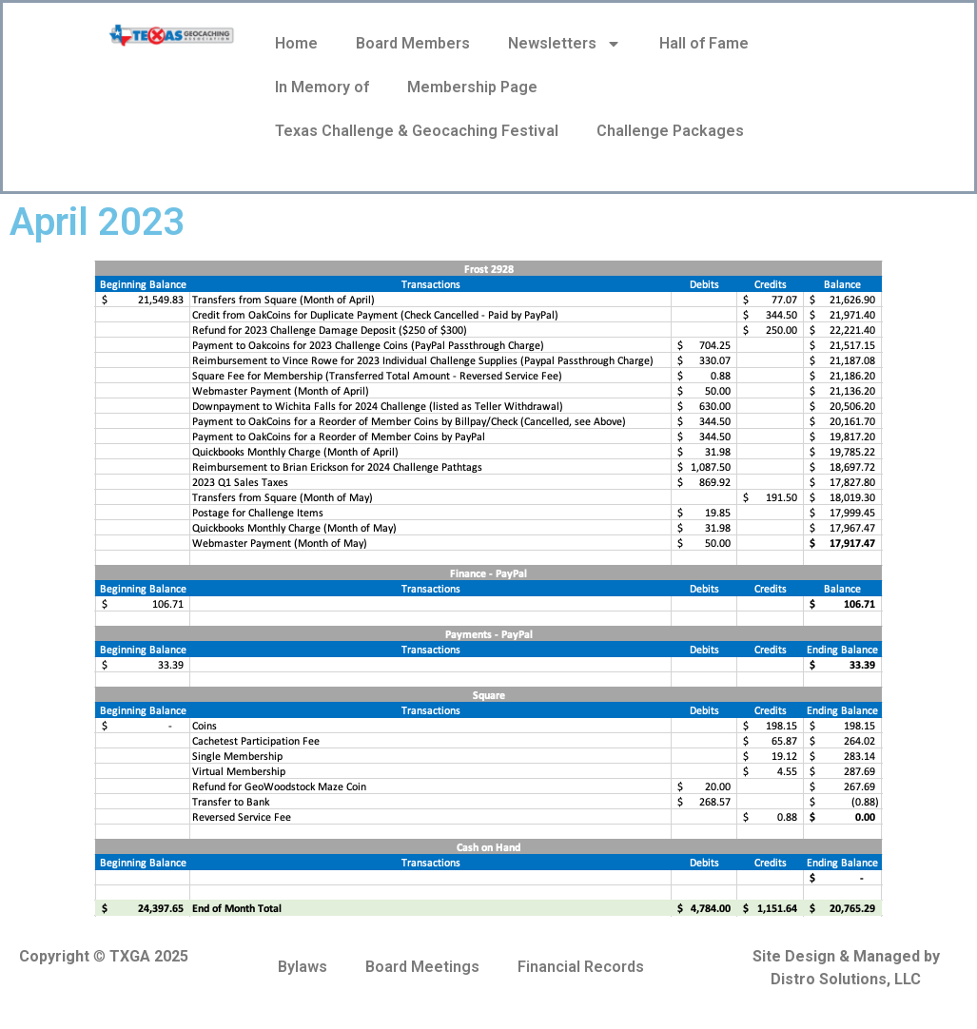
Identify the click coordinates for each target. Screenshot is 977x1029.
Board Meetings (422, 967)
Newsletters (564, 44)
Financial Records (581, 967)
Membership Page (472, 87)
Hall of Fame (704, 43)
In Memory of (322, 87)
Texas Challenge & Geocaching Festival (416, 131)
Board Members (413, 43)
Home (296, 43)
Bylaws (302, 967)
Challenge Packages (670, 131)
